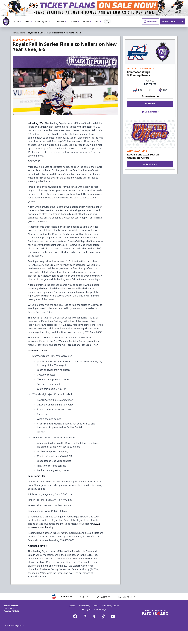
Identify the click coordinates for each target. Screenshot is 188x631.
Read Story (150, 164)
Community (60, 21)
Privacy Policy (84, 605)
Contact (72, 605)
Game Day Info (43, 21)
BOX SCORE (34, 161)
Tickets (17, 21)
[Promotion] (94, 8)
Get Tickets (169, 21)
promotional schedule (79, 344)
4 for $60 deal (44, 423)
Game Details (150, 111)
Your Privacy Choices (110, 605)
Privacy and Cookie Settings (94, 609)
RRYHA (87, 21)
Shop (98, 21)
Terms (95, 605)
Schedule (74, 21)
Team (28, 21)
